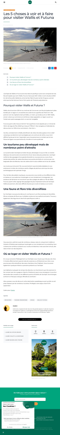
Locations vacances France (45, 420)
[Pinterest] (52, 332)
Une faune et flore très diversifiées (20, 82)
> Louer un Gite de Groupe (13, 332)
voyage (32, 300)
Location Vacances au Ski (38, 418)
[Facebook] (44, 332)
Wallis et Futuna (42, 300)
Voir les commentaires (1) (29, 319)
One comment (31, 68)
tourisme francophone (20, 300)
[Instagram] (35, 332)
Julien (12, 68)
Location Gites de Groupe (44, 417)
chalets (26, 429)
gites (13, 429)
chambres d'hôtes (19, 429)
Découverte (8, 300)
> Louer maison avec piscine (13, 340)
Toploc (30, 2)
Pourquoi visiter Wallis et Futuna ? (20, 77)
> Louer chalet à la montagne (14, 336)
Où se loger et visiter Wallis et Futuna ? (22, 84)
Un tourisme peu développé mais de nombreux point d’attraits (29, 80)
